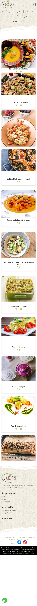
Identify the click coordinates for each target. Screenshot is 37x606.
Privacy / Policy (6, 564)
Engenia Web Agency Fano (19, 591)
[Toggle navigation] (33, 4)
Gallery (3, 548)
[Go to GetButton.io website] (5, 604)
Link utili (4, 550)
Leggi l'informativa (23, 604)
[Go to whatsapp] (4, 600)
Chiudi (32, 604)
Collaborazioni (5, 553)
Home (15, 21)
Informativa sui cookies (8, 561)
